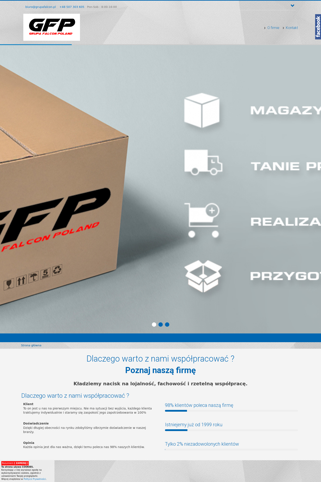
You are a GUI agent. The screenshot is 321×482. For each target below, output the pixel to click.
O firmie (273, 28)
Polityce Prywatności (35, 479)
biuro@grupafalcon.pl (40, 6)
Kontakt (292, 28)
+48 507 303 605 (71, 6)
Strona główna (31, 345)
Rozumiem (15, 463)
